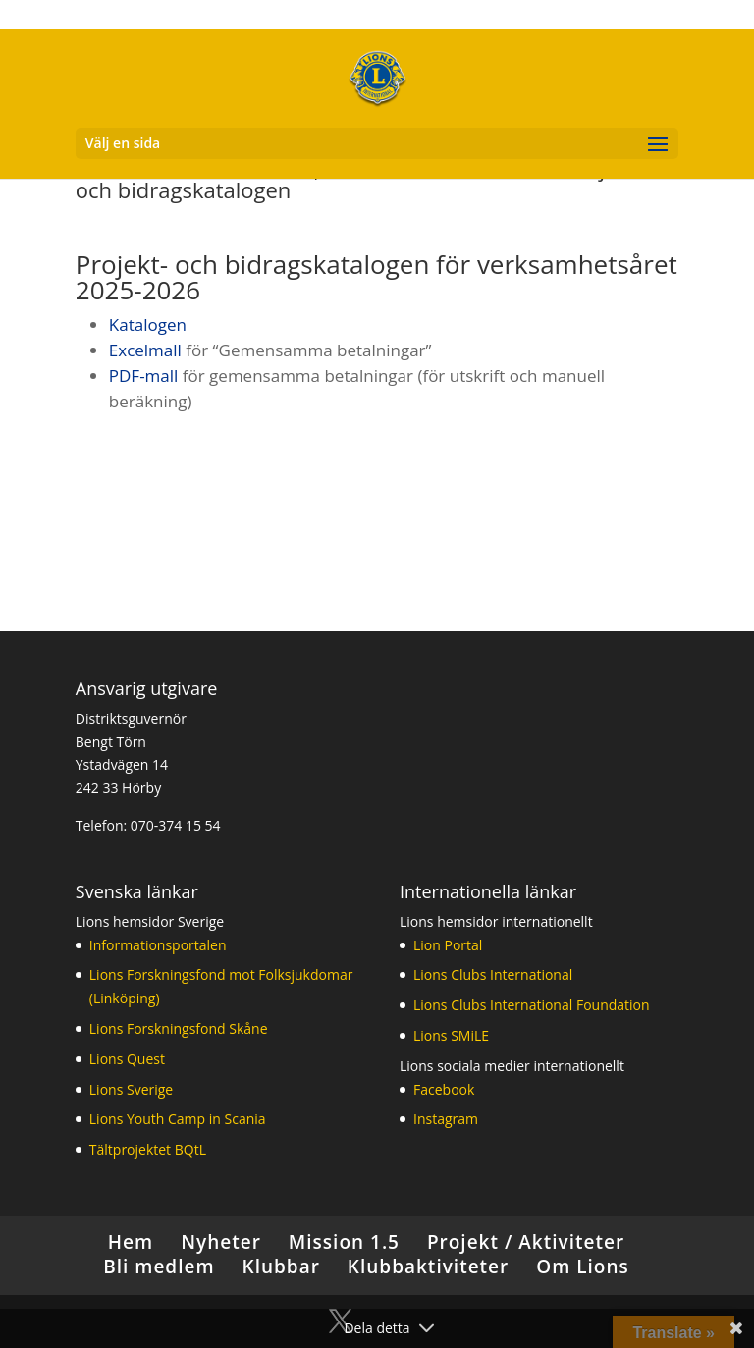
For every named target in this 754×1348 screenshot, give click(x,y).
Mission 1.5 (344, 1242)
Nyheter (221, 1242)
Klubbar (281, 1266)
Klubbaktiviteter (428, 1266)
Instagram (445, 1118)
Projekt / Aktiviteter (525, 1242)
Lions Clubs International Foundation (531, 1005)
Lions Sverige (131, 1089)
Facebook (443, 1089)
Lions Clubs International (492, 974)
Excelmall (148, 350)
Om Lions (582, 1266)
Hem (130, 1242)
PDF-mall (144, 375)
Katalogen (148, 324)
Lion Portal (447, 945)
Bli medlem (158, 1266)
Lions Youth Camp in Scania (177, 1118)
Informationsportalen (158, 945)
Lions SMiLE (451, 1035)
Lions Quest (127, 1059)
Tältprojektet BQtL (147, 1149)
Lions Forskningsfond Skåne (178, 1028)
